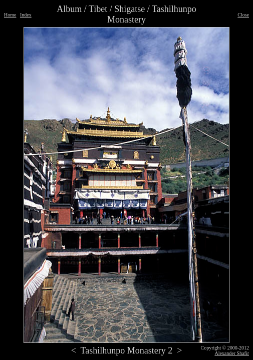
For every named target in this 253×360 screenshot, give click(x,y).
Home (10, 15)
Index (26, 15)
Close (243, 15)
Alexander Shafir (231, 353)
